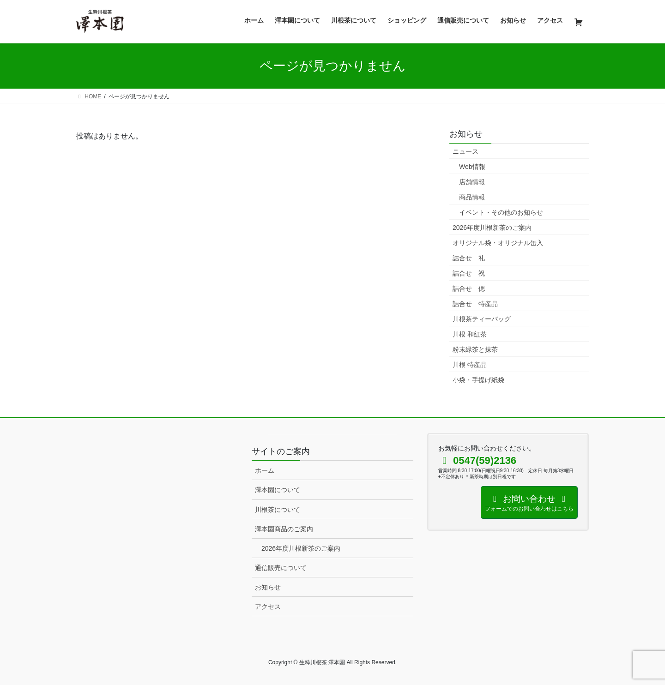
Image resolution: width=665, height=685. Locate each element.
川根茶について (277, 509)
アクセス (268, 606)
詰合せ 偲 (469, 288)
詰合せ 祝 (469, 273)
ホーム (264, 470)
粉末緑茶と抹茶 (475, 349)
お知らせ (268, 587)
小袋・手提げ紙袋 (478, 380)
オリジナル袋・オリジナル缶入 (498, 242)
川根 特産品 (470, 364)
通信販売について (281, 567)
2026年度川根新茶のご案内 (492, 227)
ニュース (465, 151)
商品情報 (472, 197)
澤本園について (277, 489)
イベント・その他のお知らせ (501, 212)
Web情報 (472, 166)
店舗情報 (472, 182)
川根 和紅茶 (470, 334)
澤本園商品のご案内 (284, 529)
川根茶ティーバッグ (482, 319)
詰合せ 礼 (469, 258)
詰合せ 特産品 (475, 303)
